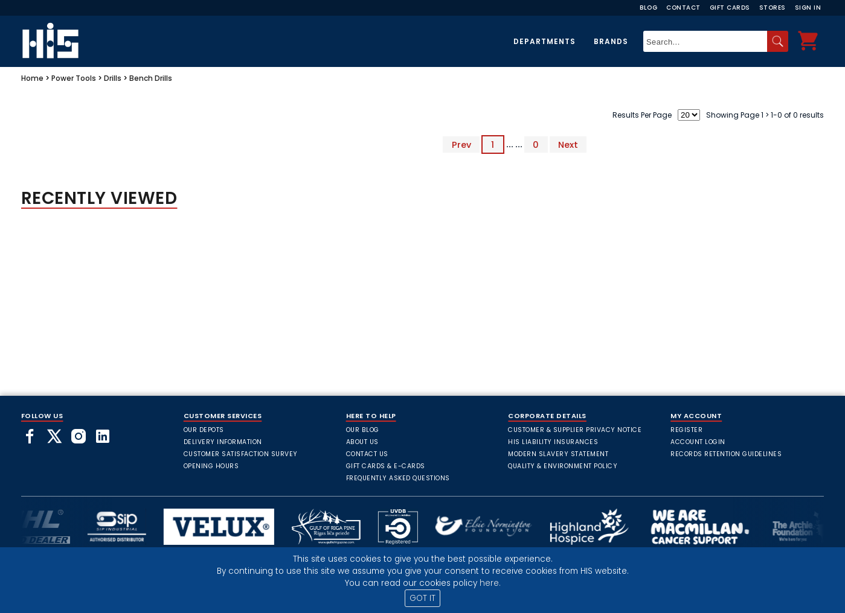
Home (32, 78)
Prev (461, 144)
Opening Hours (211, 466)
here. (490, 583)
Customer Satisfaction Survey (241, 454)
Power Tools (73, 78)
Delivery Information (223, 441)
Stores (772, 7)
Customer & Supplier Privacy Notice (574, 429)
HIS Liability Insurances (553, 441)
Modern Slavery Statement (558, 454)
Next (568, 144)
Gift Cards (730, 7)
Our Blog (362, 429)
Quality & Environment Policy (562, 466)
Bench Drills (150, 78)
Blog (648, 7)
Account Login (697, 441)
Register (686, 429)
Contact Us (367, 454)
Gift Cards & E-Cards (385, 466)
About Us (362, 441)
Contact (683, 7)
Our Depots (204, 429)
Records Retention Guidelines (726, 454)
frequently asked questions (398, 478)
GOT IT (422, 598)
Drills (112, 78)
